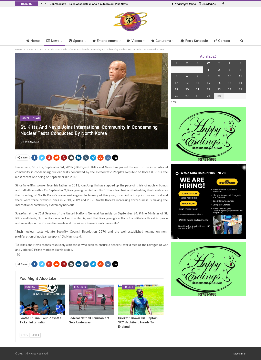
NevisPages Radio (183, 4)
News (51, 41)
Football (31, 287)
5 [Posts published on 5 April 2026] (176, 76)
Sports (75, 41)
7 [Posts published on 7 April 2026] (197, 76)
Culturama (162, 41)
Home (30, 41)
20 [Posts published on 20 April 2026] (187, 89)
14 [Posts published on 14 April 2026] (197, 82)
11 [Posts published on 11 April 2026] (240, 76)
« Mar (174, 101)
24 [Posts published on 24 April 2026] (229, 89)
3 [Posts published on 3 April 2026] (229, 69)
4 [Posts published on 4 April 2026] (240, 69)
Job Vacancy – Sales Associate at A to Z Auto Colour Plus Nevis (89, 4)
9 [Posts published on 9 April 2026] (219, 76)
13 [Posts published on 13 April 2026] (187, 82)
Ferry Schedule (195, 41)
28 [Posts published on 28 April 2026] (197, 96)
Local (25, 118)
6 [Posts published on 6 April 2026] (187, 76)
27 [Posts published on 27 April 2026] (187, 96)
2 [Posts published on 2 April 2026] (219, 69)
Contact (224, 41)
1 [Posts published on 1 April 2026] (208, 69)
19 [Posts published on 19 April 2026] (176, 89)
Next (35, 335)
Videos (134, 41)
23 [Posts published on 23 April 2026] (219, 89)
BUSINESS (207, 4)
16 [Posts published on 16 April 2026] (219, 82)
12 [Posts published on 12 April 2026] (176, 82)
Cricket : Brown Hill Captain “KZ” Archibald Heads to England (138, 322)
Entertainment (104, 41)
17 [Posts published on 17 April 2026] (229, 82)
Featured (80, 287)
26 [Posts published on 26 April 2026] (176, 96)
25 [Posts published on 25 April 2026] (240, 89)
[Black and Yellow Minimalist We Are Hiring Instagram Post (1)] (208, 201)
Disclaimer (239, 353)
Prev (24, 335)
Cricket (128, 287)
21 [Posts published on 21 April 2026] (197, 89)
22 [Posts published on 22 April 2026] (208, 89)
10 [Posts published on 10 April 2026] (229, 76)
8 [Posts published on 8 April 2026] (208, 76)
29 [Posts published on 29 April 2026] (208, 96)
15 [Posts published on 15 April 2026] (208, 82)
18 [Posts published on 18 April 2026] (240, 82)
